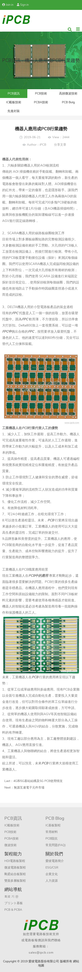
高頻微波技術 (68, 93)
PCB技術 (41, 93)
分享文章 (60, 145)
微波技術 (10, 845)
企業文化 (51, 874)
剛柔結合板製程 (15, 874)
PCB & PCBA (13, 910)
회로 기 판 (11, 896)
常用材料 (51, 832)
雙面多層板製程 (15, 881)
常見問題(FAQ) (55, 845)
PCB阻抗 (51, 838)
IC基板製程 (53, 825)
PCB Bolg (68, 102)
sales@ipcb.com (41, 952)
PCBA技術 (41, 102)
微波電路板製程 (15, 867)
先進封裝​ (13, 111)
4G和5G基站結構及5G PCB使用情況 (38, 781)
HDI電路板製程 (14, 861)
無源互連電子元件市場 (29, 787)
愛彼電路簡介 (54, 861)
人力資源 (51, 881)
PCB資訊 (14, 93)
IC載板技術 (13, 102)
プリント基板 (13, 903)
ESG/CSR (51, 867)
